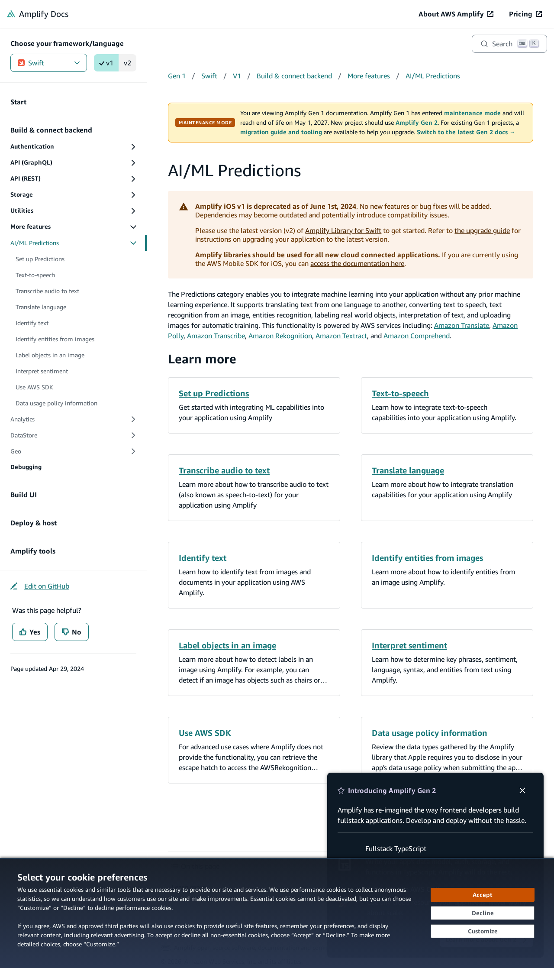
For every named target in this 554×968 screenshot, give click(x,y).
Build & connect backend (294, 75)
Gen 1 (177, 75)
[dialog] (277, 913)
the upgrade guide (482, 230)
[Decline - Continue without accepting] (483, 913)
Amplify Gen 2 (417, 122)
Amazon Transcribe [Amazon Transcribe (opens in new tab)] (216, 335)
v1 (106, 62)
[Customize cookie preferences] (483, 931)
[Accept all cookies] (483, 895)
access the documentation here (357, 263)
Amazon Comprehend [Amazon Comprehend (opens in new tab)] (416, 335)
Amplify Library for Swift (343, 230)
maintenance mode (472, 113)
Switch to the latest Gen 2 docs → (466, 132)
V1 (237, 75)
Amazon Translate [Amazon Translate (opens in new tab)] (461, 325)
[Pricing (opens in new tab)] (525, 14)
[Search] (509, 44)
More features (369, 75)
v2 (127, 62)
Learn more (202, 358)
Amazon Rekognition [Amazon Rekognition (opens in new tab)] (280, 335)
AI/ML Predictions (433, 75)
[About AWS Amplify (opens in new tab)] (456, 14)
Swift (49, 62)
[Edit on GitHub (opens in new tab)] (39, 586)
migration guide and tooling (281, 132)
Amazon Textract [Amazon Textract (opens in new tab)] (341, 335)
